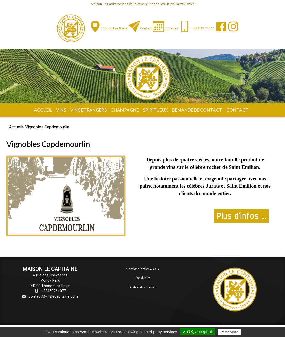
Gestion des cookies (142, 287)
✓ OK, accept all (198, 332)
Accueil (43, 110)
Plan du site (142, 278)
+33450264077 (53, 291)
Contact (146, 28)
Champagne (125, 110)
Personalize (229, 332)
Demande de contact (197, 110)
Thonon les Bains (114, 28)
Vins (61, 110)
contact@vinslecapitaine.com (53, 296)
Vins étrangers (88, 110)
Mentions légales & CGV (142, 269)
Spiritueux (155, 110)
